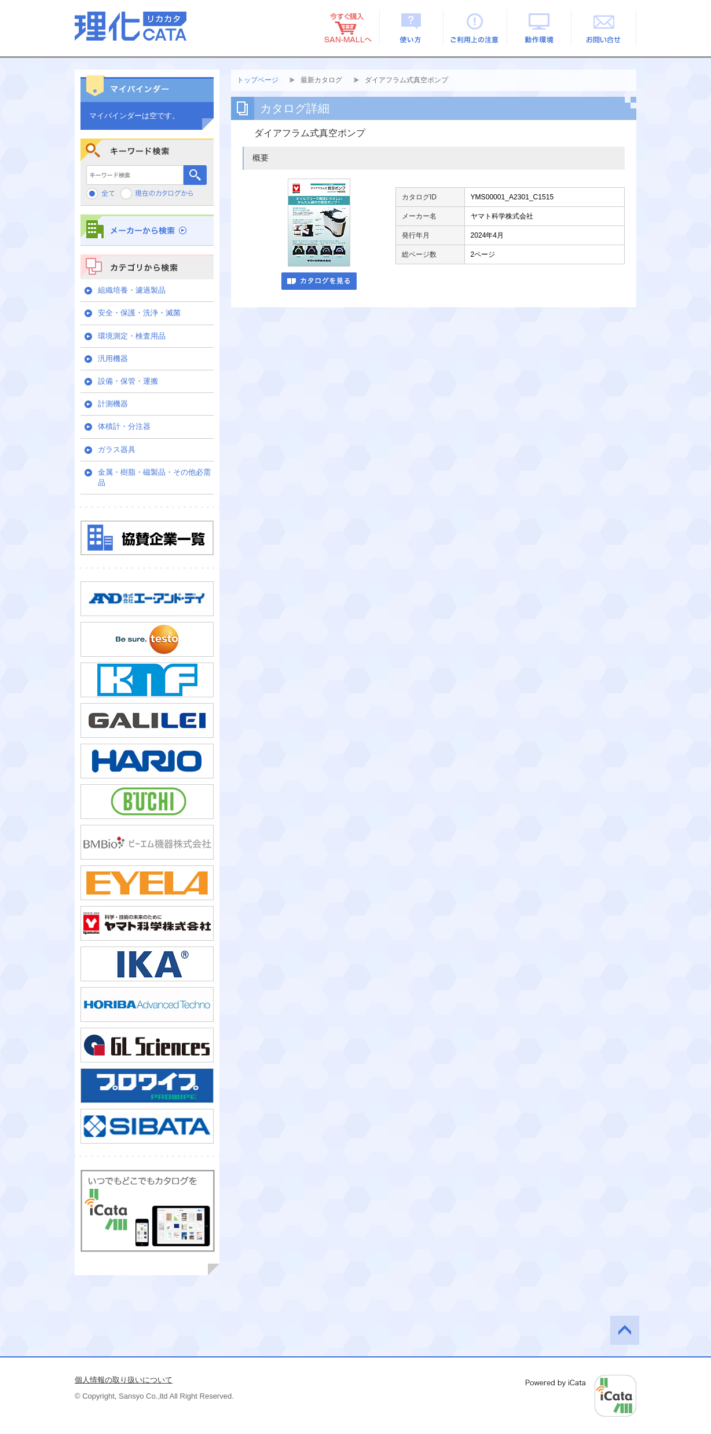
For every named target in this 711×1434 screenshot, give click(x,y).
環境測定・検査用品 (132, 336)
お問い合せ (604, 27)
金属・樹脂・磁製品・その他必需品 (154, 477)
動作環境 (540, 27)
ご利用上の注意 (476, 27)
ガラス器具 (116, 449)
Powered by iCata (581, 1396)
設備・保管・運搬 (128, 381)
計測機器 (113, 403)
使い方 (411, 27)
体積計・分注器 (124, 426)
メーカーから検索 (147, 229)
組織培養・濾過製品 (132, 290)
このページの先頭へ (624, 1330)
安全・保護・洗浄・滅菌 (139, 312)
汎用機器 (113, 358)
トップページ (257, 80)
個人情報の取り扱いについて (124, 1379)
